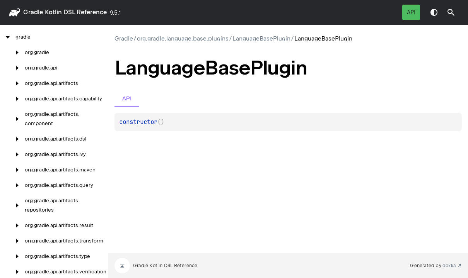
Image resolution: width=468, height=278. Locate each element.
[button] (451, 12)
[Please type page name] (451, 12)
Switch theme (434, 12)
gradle (33, 12)
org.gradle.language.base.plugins (183, 38)
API (411, 12)
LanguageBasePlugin (261, 38)
